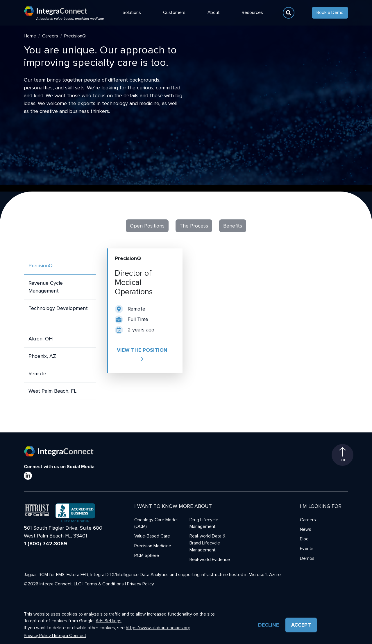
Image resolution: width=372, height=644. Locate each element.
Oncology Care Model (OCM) (156, 523)
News (305, 529)
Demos (307, 558)
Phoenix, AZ (42, 356)
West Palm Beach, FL (52, 391)
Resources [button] (252, 12)
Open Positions (147, 226)
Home (30, 36)
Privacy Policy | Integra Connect (55, 635)
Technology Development (58, 308)
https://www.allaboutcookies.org (158, 628)
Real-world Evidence (209, 559)
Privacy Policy (140, 584)
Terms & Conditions (104, 584)
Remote (37, 373)
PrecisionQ (40, 265)
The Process (194, 226)
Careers (50, 36)
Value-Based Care (152, 536)
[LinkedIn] (28, 476)
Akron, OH (40, 338)
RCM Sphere (146, 555)
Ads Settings (108, 621)
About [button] (214, 12)
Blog (304, 539)
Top (342, 454)
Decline (268, 625)
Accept (301, 625)
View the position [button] (142, 354)
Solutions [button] (132, 12)
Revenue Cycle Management (45, 287)
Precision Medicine (152, 546)
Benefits (232, 226)
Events (307, 548)
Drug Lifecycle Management (203, 523)
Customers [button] (174, 12)
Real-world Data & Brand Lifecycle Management (207, 543)
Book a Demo (330, 12)
